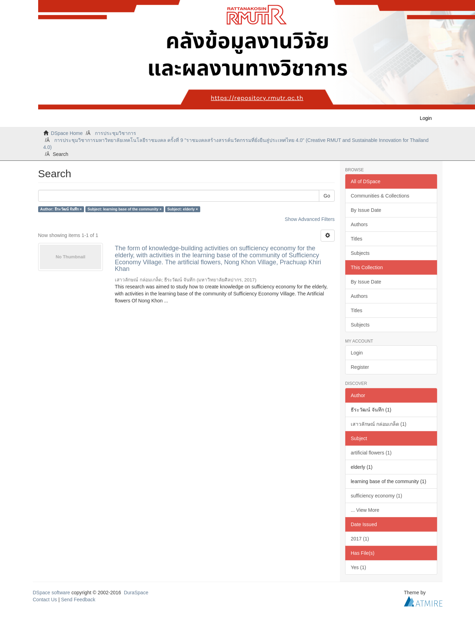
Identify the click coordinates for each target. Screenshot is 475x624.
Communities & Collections (380, 196)
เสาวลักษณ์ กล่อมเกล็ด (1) (378, 424)
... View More (365, 510)
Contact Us (45, 599)
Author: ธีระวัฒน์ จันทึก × (61, 209)
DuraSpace (136, 592)
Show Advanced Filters (310, 219)
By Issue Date (366, 210)
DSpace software (51, 592)
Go (326, 196)
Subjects (360, 253)
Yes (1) (358, 567)
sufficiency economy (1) (376, 496)
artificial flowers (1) (371, 453)
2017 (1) (360, 538)
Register (360, 367)
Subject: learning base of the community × (125, 209)
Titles (356, 239)
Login (357, 353)
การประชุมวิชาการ (115, 133)
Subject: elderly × (182, 209)
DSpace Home (67, 133)
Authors (359, 224)
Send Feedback (78, 599)
